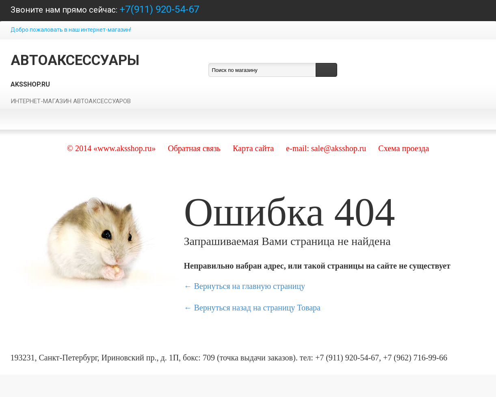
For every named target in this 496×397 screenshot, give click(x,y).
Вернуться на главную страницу (249, 286)
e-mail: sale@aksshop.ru (326, 148)
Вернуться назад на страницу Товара (257, 307)
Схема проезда (403, 148)
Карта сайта (253, 148)
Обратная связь (194, 148)
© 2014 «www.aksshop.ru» (111, 148)
